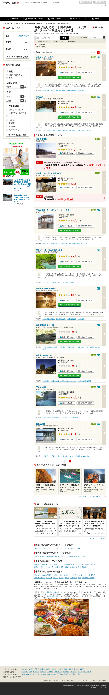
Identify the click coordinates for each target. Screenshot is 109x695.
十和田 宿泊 (81, 90)
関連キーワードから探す (12, 677)
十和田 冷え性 (80, 347)
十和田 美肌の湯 (55, 243)
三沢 (56, 548)
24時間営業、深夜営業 (17, 113)
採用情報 (103, 685)
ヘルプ (93, 680)
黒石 (44, 548)
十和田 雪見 (64, 282)
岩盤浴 (11, 120)
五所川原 (66, 548)
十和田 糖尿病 (71, 347)
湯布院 (80, 672)
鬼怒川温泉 (87, 672)
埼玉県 (31, 669)
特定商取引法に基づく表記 (85, 685)
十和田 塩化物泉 (60, 90)
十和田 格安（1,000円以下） (83, 456)
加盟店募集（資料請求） (52, 680)
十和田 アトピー (81, 130)
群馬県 (48, 669)
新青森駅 (97, 347)
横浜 (23, 674)
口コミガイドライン (82, 680)
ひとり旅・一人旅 (66, 564)
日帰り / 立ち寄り (15, 75)
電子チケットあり (44, 41)
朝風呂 (67, 567)
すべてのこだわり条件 (17, 135)
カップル (48, 567)
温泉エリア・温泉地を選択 (17, 57)
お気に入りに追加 (86, 73)
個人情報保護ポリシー (69, 685)
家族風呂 (12, 126)
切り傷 (61, 567)
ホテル (72, 567)
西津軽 (73, 548)
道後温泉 (66, 672)
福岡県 (82, 669)
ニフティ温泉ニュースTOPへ (94, 538)
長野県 (70, 669)
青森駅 (89, 130)
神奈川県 (25, 669)
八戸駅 (44, 349)
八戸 (48, 548)
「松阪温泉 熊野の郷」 (51, 596)
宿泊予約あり (72, 41)
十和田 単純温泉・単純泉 (59, 130)
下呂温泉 (50, 672)
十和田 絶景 (74, 417)
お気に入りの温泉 (85, 2)
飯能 (48, 674)
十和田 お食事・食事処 (84, 381)
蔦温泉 (36, 556)
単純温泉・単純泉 (88, 578)
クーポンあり (58, 41)
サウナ (75, 564)
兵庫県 (42, 669)
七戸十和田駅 (90, 347)
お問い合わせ (102, 680)
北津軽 (78, 548)
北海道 (65, 669)
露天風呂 (93, 564)
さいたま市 (42, 674)
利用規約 (96, 685)
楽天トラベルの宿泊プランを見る (69, 77)
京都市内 (67, 674)
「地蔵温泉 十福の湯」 (53, 592)
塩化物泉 (55, 567)
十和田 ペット (74, 282)
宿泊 (51, 564)
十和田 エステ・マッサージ (68, 381)
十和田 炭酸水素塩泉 (49, 90)
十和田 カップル (66, 243)
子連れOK (83, 567)
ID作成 (103, 5)
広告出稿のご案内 (68, 680)
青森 (35, 548)
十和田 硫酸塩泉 (71, 90)
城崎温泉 (43, 672)
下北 (60, 548)
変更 (25, 42)
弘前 (40, 548)
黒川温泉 (73, 672)
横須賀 (32, 674)
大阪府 (59, 669)
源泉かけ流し (38, 567)
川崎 (27, 674)
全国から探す (23, 36)
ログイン (97, 5)
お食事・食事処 (84, 564)
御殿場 (53, 674)
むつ (52, 548)
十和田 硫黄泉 (47, 130)
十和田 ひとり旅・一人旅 (79, 243)
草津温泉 (25, 672)
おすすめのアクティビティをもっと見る (91, 496)
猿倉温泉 (50, 556)
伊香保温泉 (58, 672)
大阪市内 (60, 674)
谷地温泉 (43, 556)
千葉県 (36, 669)
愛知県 (76, 669)
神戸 (79, 674)
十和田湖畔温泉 (71, 556)
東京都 (53, 669)
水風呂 (67, 578)
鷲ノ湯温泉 (82, 556)
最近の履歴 (99, 2)
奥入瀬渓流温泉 (59, 556)
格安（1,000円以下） (41, 564)
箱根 (30, 672)
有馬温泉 (36, 672)
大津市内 (74, 674)
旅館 (77, 567)
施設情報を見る (67, 73)
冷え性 (56, 564)
